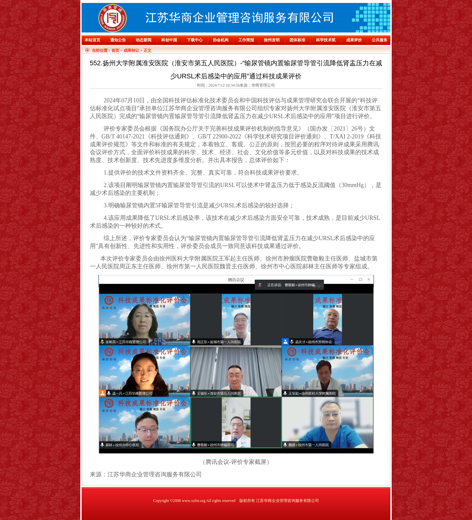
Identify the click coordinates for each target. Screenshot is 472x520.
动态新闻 (143, 40)
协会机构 (220, 40)
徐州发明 (272, 40)
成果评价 (354, 40)
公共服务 (379, 40)
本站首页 (92, 40)
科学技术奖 (326, 40)
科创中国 (169, 40)
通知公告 (118, 40)
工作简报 (246, 40)
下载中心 (195, 40)
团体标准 (297, 40)
